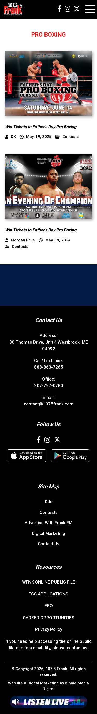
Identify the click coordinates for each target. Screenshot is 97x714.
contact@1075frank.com (48, 404)
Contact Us (48, 543)
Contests (67, 137)
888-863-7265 (48, 367)
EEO (48, 605)
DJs (49, 501)
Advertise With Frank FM (48, 522)
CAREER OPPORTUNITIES (48, 617)
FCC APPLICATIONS (48, 594)
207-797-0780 (48, 385)
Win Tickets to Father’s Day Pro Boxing (40, 126)
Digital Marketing (48, 533)
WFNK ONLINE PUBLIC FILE (48, 582)
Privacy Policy (48, 629)
